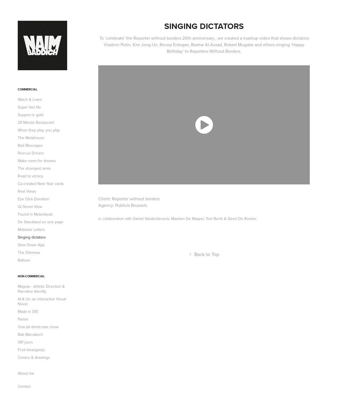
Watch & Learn (30, 99)
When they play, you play (39, 130)
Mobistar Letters (31, 229)
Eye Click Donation (33, 199)
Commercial (27, 89)
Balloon (24, 260)
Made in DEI (28, 311)
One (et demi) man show (38, 327)
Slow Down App (31, 245)
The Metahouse (31, 137)
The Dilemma (29, 252)
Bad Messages (30, 145)
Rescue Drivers (31, 153)
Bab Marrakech (30, 334)
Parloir (23, 319)
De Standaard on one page (40, 222)
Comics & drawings (34, 357)
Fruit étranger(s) (31, 349)
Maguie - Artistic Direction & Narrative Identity (41, 289)
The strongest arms (34, 168)
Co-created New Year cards (41, 183)
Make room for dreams (37, 160)
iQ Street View (30, 206)
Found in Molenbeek (35, 214)
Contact (24, 386)
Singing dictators (32, 237)
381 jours (25, 342)
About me (26, 373)
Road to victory (30, 176)
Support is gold (30, 114)
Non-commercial (31, 276)
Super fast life (29, 107)
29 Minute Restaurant (36, 122)
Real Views (27, 191)
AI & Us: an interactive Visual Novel (42, 301)
